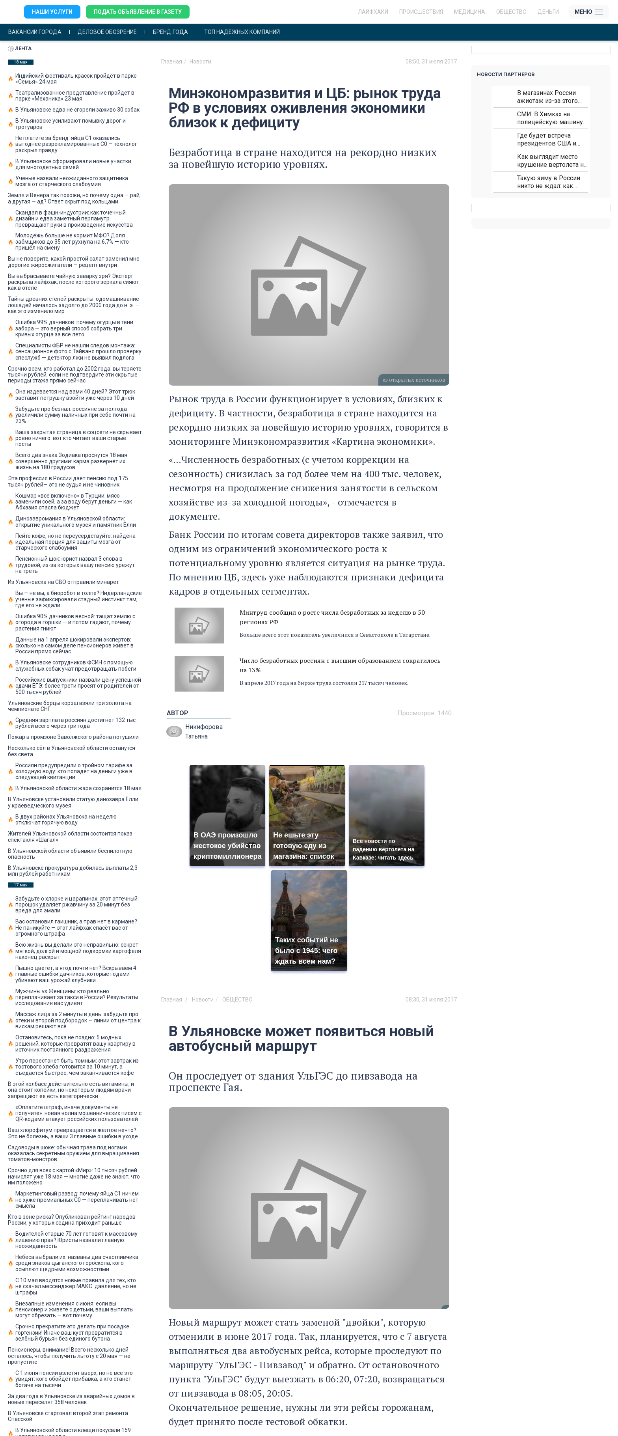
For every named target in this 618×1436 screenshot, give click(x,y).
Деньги (548, 12)
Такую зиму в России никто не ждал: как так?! (548, 182)
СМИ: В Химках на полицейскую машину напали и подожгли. (550, 118)
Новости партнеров (506, 74)
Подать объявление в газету (138, 12)
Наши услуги (52, 12)
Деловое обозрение (107, 32)
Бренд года (170, 32)
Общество (511, 12)
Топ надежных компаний (242, 32)
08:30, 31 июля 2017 (431, 999)
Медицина (469, 12)
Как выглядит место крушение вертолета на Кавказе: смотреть (552, 160)
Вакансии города (34, 32)
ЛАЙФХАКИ (373, 12)
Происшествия (421, 12)
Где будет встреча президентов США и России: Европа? (546, 139)
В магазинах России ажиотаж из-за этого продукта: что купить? (549, 96)
